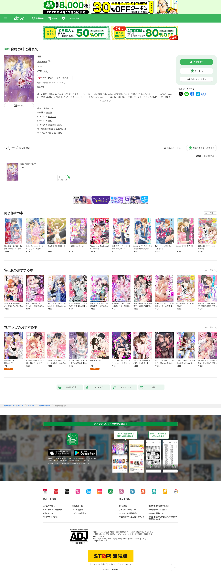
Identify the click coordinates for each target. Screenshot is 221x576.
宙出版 (49, 112)
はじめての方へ (49, 506)
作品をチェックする (198, 79)
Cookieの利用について (157, 513)
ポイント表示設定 (79, 513)
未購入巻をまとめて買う (203, 148)
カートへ (199, 71)
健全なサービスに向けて (158, 510)
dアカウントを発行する (100, 564)
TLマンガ (52, 116)
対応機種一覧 (77, 506)
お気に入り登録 (174, 148)
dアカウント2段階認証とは (129, 513)
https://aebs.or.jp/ (100, 541)
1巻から (200, 156)
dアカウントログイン (51, 517)
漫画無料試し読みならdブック (13, 405)
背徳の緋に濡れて (28, 164)
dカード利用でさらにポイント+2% (50, 83)
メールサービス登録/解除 (52, 510)
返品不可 (40, 87)
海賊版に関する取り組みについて (131, 517)
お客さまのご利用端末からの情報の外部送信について (163, 518)
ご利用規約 (123, 506)
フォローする (49, 61)
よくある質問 (77, 510)
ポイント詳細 (62, 77)
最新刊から (211, 156)
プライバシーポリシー (127, 510)
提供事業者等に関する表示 (159, 506)
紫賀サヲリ (42, 61)
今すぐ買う (199, 62)
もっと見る (209, 213)
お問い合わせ (48, 513)
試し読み (20, 106)
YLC (50, 121)
